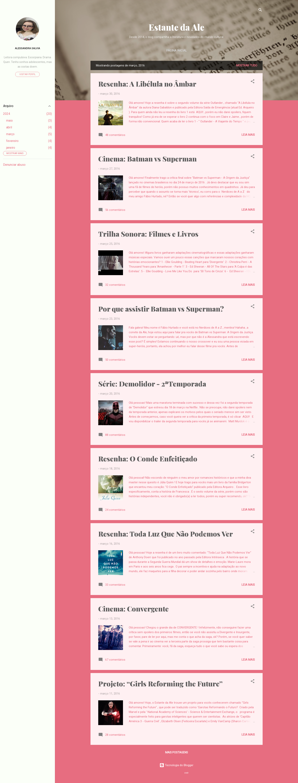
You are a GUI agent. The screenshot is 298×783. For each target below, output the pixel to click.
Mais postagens (176, 752)
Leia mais (248, 135)
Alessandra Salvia (27, 48)
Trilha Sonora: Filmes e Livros (148, 233)
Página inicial (176, 50)
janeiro (10, 147)
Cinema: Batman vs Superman (147, 158)
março (10, 134)
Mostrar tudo (246, 65)
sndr (186, 773)
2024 (6, 114)
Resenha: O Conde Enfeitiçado (147, 458)
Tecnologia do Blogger (176, 765)
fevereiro (12, 141)
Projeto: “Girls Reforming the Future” (160, 683)
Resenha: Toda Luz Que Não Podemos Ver (165, 533)
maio (9, 120)
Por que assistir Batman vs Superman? (161, 308)
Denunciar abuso (14, 165)
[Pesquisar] (260, 10)
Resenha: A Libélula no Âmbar (147, 83)
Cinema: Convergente (133, 608)
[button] (252, 82)
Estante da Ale (176, 27)
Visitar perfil (27, 74)
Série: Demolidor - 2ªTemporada (152, 383)
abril (9, 127)
